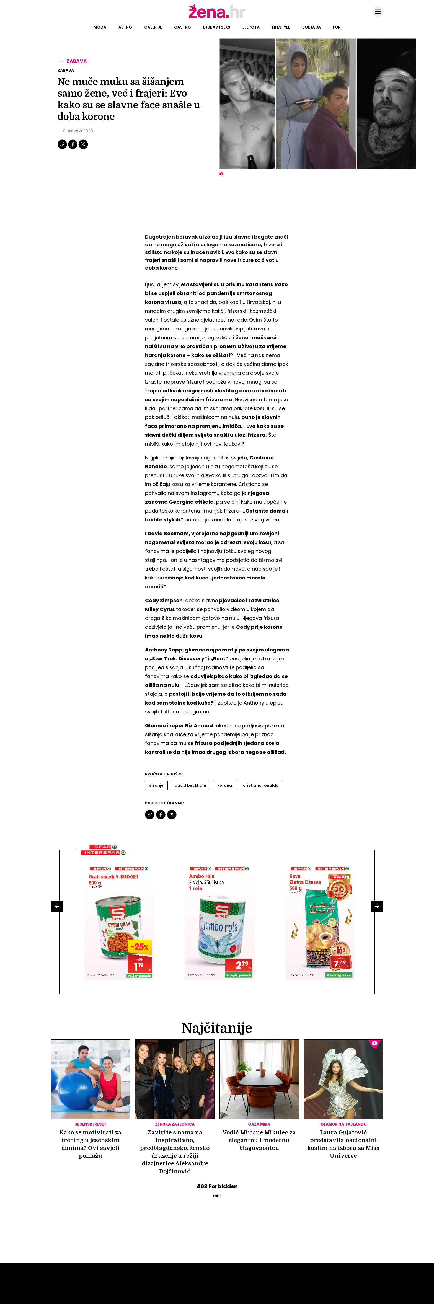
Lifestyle (281, 27)
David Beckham (190, 785)
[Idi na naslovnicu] (217, 17)
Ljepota (251, 27)
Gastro (182, 27)
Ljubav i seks (216, 27)
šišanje (156, 785)
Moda (100, 27)
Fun (337, 27)
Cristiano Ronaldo (261, 785)
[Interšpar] (103, 857)
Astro (125, 27)
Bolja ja (311, 27)
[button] (57, 906)
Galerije (153, 27)
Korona (224, 785)
